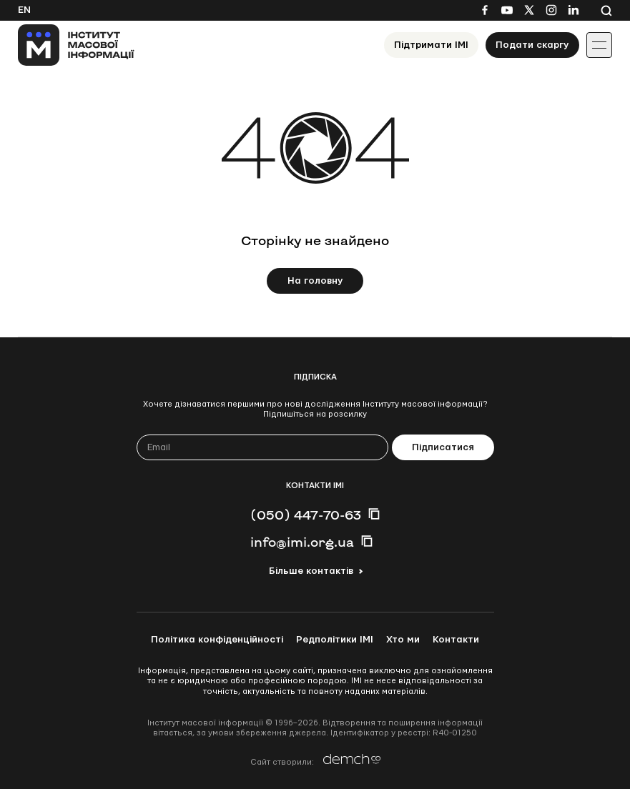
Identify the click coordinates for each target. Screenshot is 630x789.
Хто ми (403, 640)
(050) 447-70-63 (305, 514)
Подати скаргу (532, 45)
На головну (315, 281)
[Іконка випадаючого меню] (599, 45)
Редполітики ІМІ (334, 640)
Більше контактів (311, 571)
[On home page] (76, 45)
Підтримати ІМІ (431, 45)
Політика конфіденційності (217, 640)
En (24, 10)
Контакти (456, 640)
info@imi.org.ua (302, 541)
